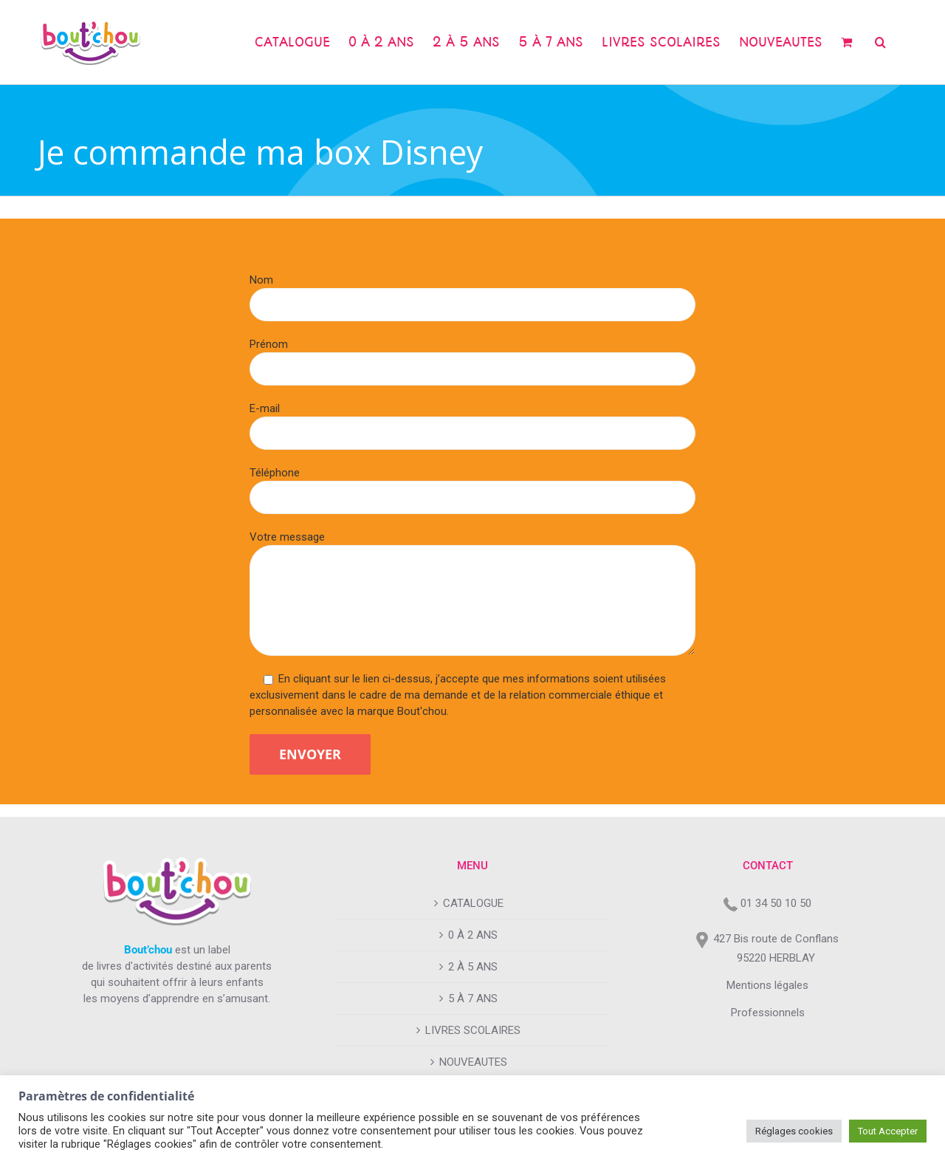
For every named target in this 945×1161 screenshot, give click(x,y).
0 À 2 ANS (473, 935)
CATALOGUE (473, 903)
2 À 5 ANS (473, 966)
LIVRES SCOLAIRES (472, 1030)
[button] (880, 42)
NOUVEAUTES (473, 1062)
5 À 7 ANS (473, 998)
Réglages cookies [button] (794, 1131)
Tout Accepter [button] (888, 1131)
